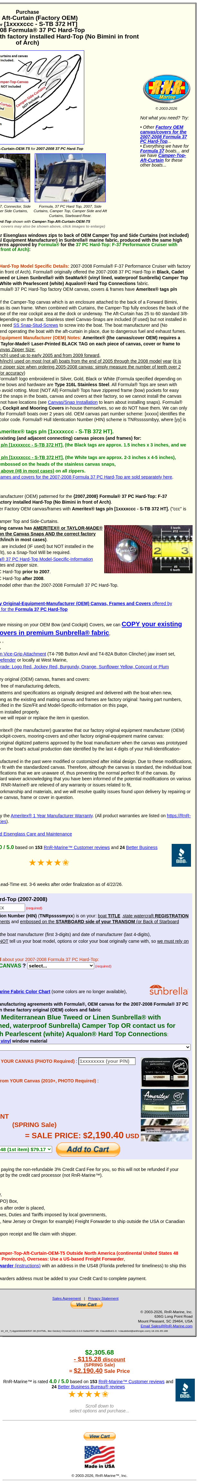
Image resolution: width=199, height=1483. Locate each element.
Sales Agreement (66, 1298)
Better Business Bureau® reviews (91, 1386)
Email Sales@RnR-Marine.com (167, 1326)
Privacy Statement (103, 1298)
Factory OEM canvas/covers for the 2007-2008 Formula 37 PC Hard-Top (163, 134)
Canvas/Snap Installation (73, 402)
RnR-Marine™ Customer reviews (77, 847)
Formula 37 (152, 150)
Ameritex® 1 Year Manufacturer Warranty (52, 815)
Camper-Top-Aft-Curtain (163, 158)
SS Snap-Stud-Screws (35, 325)
